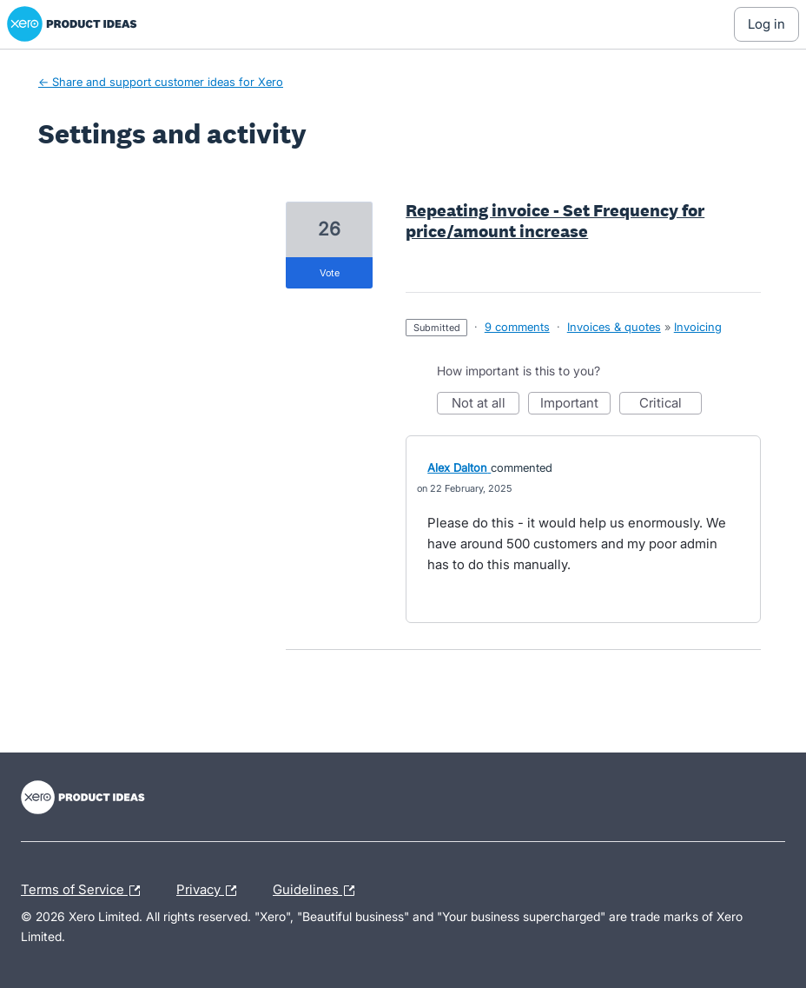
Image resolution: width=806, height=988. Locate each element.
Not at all (486, 404)
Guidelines (318, 891)
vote (330, 273)
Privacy (210, 891)
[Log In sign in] (766, 24)
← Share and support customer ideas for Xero (160, 82)
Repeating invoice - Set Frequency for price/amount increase (555, 220)
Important (575, 404)
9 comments (517, 327)
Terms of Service (85, 891)
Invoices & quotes (614, 327)
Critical (670, 404)
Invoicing (698, 327)
